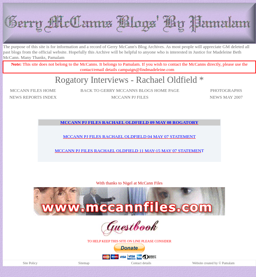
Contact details (141, 263)
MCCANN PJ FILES (130, 97)
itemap (84, 263)
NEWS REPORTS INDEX (33, 97)
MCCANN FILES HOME (33, 90)
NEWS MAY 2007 (226, 97)
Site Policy (30, 263)
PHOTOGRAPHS (226, 90)
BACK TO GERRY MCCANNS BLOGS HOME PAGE (130, 90)
